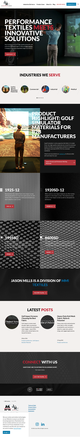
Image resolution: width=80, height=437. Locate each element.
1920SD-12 (49, 206)
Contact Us (71, 4)
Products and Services (27, 341)
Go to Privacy (17, 428)
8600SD (48, 252)
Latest (40, 310)
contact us (62, 154)
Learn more (9, 54)
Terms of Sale (32, 405)
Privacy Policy (32, 407)
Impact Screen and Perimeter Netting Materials (56, 162)
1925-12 (8, 206)
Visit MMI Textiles (39, 293)
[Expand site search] (78, 4)
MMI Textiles (29, 46)
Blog (54, 4)
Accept (6, 432)
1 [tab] (37, 97)
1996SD (8, 254)
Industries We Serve (29, 4)
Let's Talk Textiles (39, 377)
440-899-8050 (61, 4)
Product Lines (40, 4)
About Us (49, 4)
